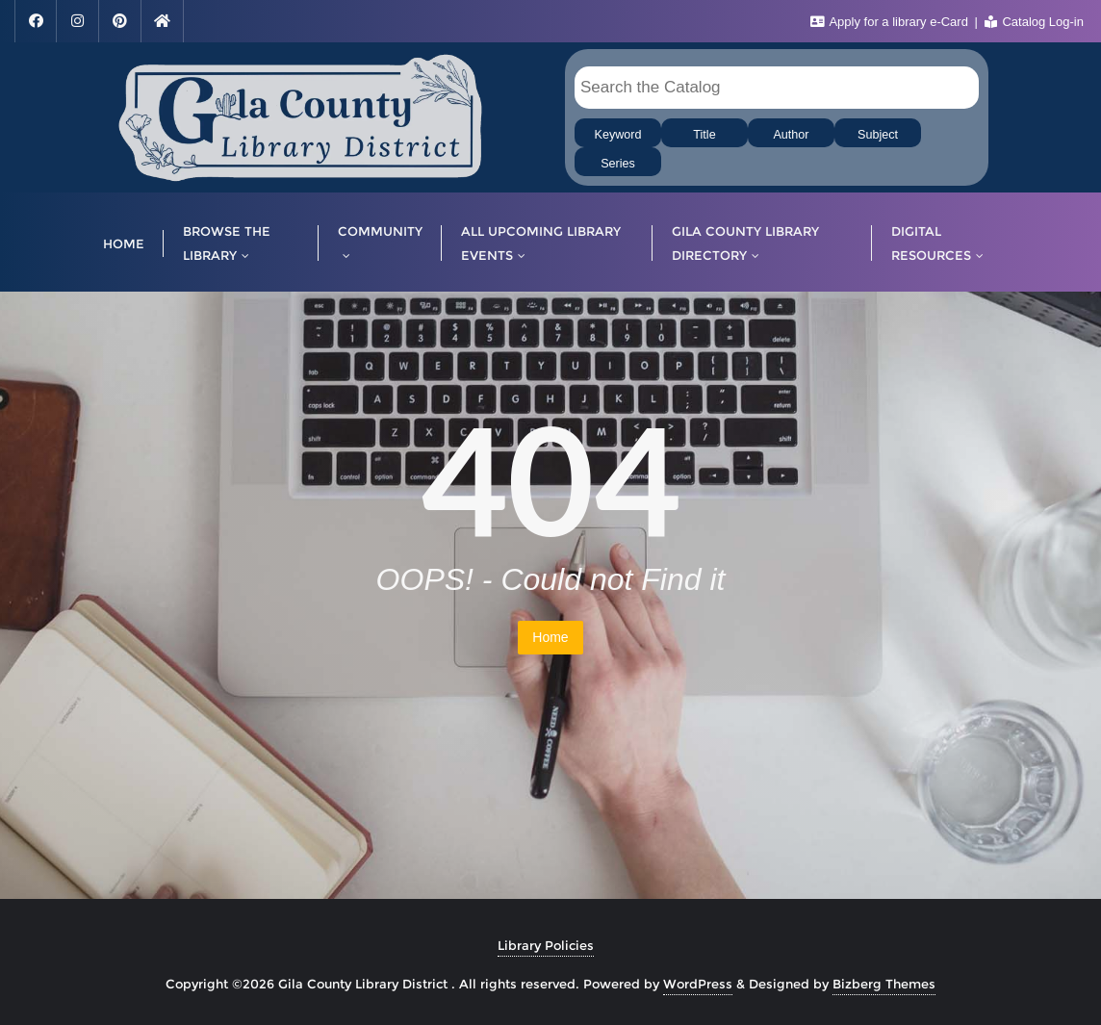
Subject (878, 134)
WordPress (697, 983)
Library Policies (546, 945)
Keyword (618, 134)
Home (550, 637)
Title (704, 134)
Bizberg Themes (883, 983)
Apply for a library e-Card (891, 21)
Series (618, 163)
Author (790, 134)
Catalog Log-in (1034, 21)
